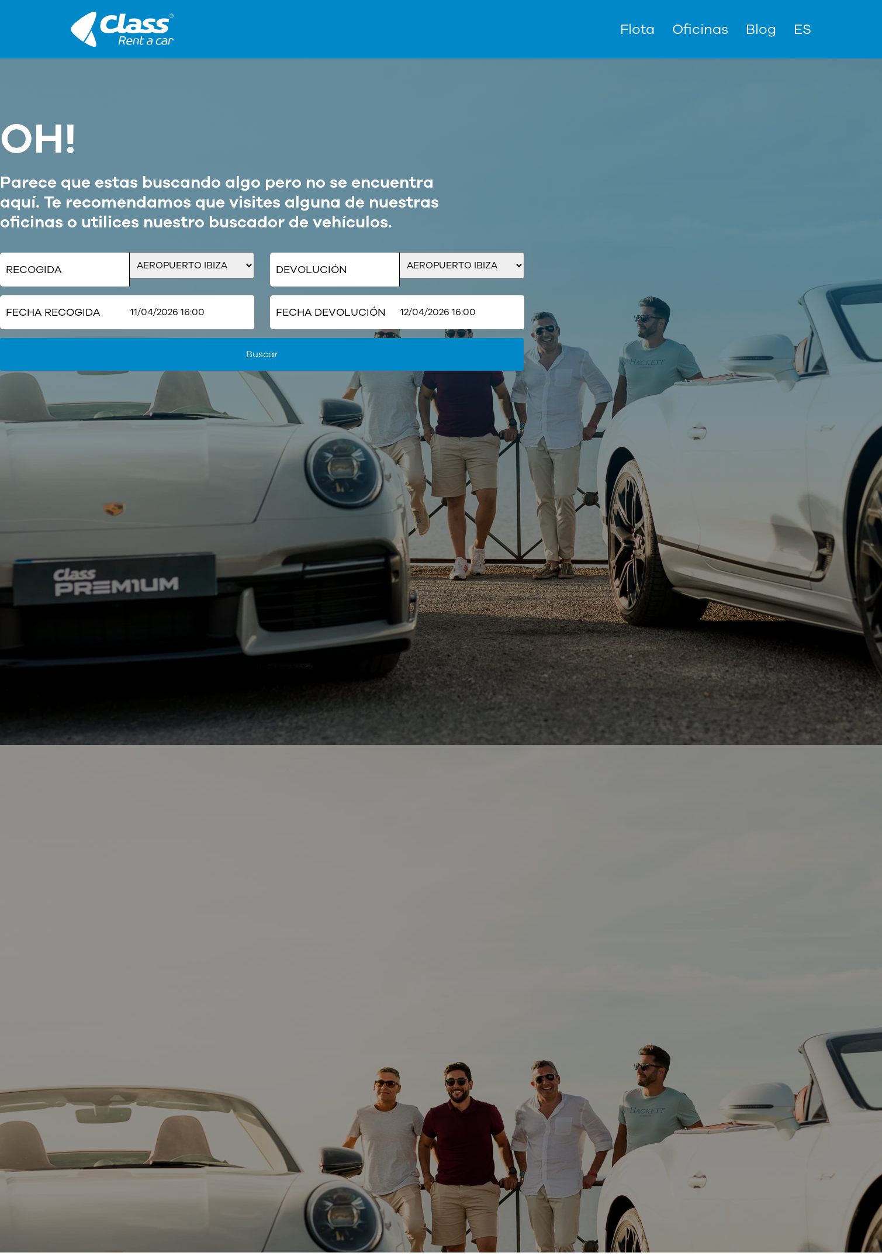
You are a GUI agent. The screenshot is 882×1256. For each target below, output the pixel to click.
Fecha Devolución (331, 312)
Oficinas (700, 29)
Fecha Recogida (53, 312)
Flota (637, 29)
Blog (761, 29)
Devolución (311, 270)
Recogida (33, 270)
